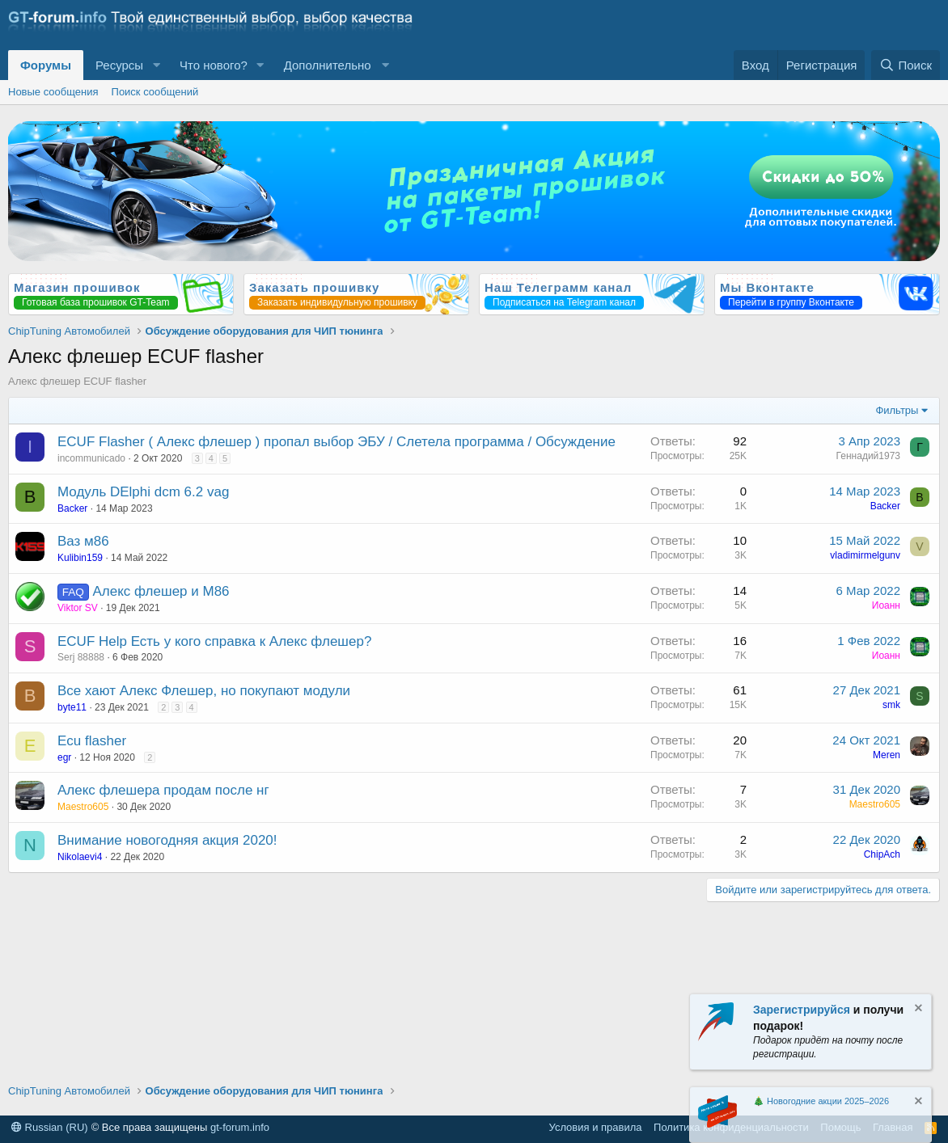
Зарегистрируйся (801, 1009)
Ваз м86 (83, 541)
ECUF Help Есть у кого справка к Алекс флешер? (214, 641)
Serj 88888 (80, 657)
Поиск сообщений (155, 92)
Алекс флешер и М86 (160, 591)
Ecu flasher (91, 741)
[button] (156, 65)
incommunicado (91, 458)
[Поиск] (905, 65)
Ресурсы (119, 65)
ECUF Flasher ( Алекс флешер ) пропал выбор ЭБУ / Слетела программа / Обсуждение (336, 441)
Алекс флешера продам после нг (163, 790)
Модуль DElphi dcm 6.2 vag (143, 492)
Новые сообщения (53, 92)
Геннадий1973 (868, 456)
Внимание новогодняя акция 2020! (167, 840)
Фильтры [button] (896, 410)
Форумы (45, 65)
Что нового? (214, 65)
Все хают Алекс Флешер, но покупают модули (203, 690)
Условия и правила (595, 1127)
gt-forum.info (239, 1127)
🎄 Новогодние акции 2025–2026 (821, 1101)
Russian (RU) (49, 1127)
